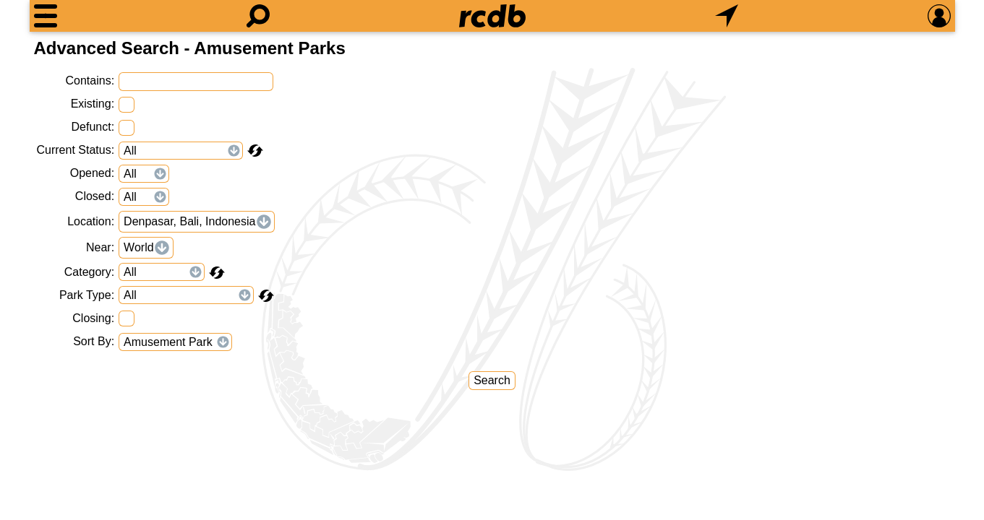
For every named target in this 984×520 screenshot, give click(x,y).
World (139, 247)
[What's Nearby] (726, 15)
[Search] (258, 15)
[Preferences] (939, 15)
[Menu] (45, 15)
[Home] (492, 15)
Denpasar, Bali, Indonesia (189, 221)
